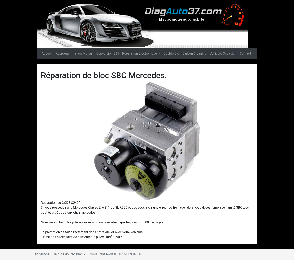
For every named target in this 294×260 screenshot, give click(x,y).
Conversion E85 (107, 53)
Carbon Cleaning (194, 53)
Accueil (47, 53)
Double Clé (171, 53)
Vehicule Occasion (222, 53)
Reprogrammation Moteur (74, 53)
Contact (245, 53)
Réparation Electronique (140, 53)
